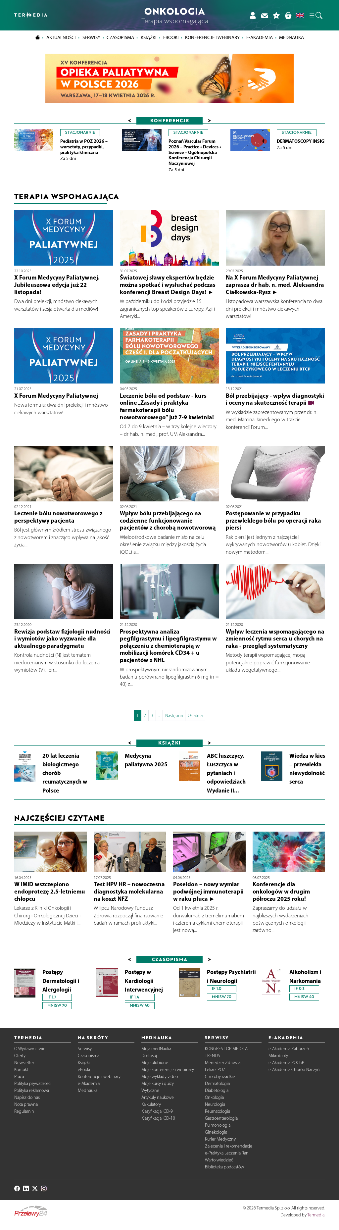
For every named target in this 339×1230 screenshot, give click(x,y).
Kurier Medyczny (220, 1139)
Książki (149, 37)
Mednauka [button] (291, 37)
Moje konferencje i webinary (167, 1069)
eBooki (171, 37)
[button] (316, 15)
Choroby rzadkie (220, 1076)
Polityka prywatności (32, 1083)
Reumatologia (217, 1111)
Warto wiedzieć (219, 1160)
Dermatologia (217, 1083)
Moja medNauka (156, 1048)
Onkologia (214, 1097)
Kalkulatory (151, 1104)
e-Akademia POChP (286, 1062)
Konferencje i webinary (99, 1076)
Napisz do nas (27, 1097)
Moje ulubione (154, 1062)
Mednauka (87, 1090)
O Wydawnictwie (29, 1048)
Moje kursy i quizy (157, 1083)
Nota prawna (26, 1104)
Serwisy (85, 1048)
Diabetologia (216, 1090)
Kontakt (21, 1069)
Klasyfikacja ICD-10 (158, 1118)
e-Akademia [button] (259, 37)
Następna (174, 715)
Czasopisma (88, 1055)
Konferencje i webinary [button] (212, 37)
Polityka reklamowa (31, 1090)
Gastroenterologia (221, 1118)
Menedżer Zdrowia (222, 1062)
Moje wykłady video (159, 1076)
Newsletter (24, 1062)
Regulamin (24, 1111)
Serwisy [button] (91, 37)
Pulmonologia (217, 1125)
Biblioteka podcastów (224, 1167)
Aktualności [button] (61, 37)
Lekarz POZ (215, 1069)
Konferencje (169, 120)
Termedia (315, 1215)
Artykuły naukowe (157, 1097)
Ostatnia (195, 715)
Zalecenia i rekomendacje (228, 1146)
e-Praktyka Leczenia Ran (227, 1153)
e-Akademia (89, 1083)
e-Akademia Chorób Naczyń (294, 1069)
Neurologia (215, 1104)
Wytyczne (150, 1090)
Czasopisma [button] (120, 37)
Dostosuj (149, 1055)
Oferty (19, 1055)
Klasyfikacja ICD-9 (157, 1111)
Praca (19, 1076)
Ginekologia (216, 1132)
